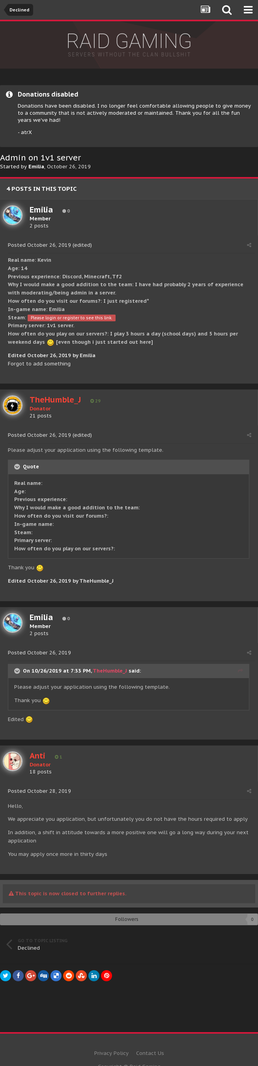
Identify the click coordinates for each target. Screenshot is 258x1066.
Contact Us (150, 1053)
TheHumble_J (110, 670)
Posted (39, 245)
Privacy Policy (111, 1053)
